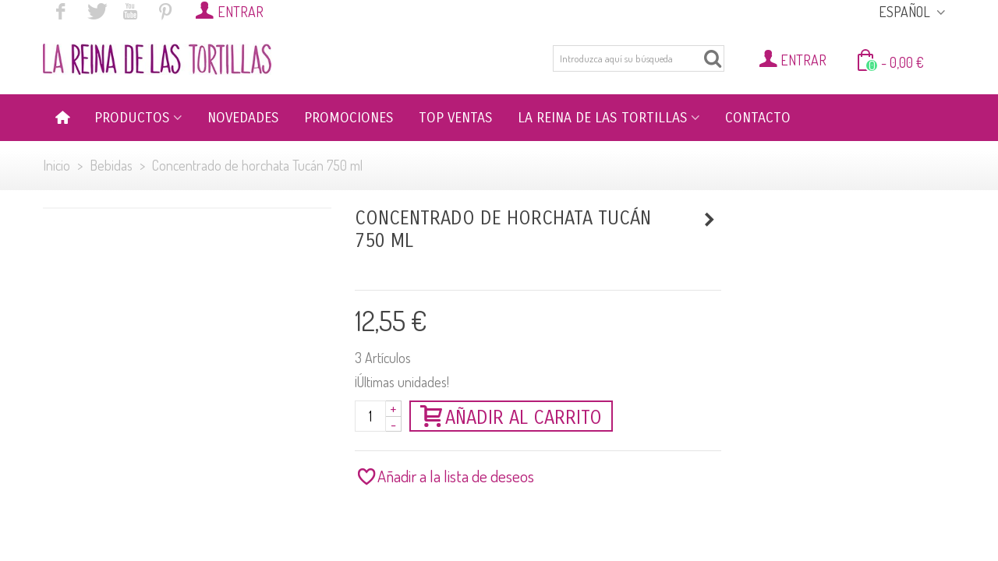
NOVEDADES (243, 117)
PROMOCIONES (349, 117)
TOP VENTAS (456, 117)
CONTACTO (758, 117)
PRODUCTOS (132, 117)
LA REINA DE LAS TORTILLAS (603, 117)
